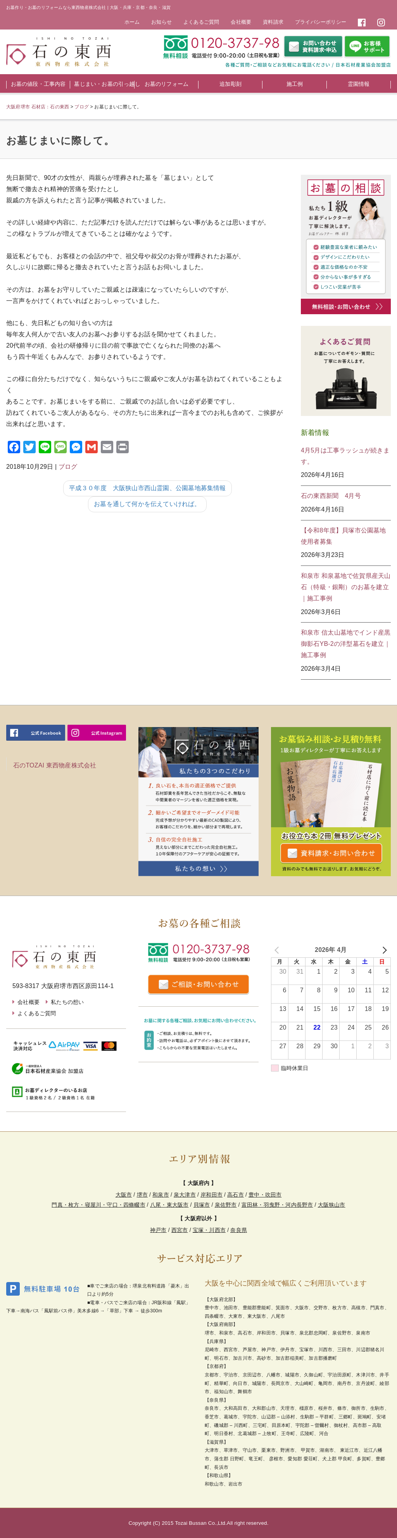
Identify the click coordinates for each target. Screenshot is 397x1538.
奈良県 (238, 1230)
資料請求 (273, 22)
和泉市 (160, 1195)
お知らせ (161, 22)
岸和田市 (211, 1195)
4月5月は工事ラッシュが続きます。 (345, 456)
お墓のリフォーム (167, 84)
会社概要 (241, 22)
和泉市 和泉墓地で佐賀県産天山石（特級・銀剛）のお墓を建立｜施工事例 (345, 587)
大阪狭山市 (331, 1205)
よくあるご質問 (201, 22)
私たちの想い (67, 1002)
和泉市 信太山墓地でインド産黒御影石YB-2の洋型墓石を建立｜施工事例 (345, 643)
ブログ (68, 466)
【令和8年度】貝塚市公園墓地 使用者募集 (346, 536)
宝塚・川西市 (209, 1230)
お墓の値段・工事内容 (38, 84)
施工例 (295, 84)
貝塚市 (201, 1205)
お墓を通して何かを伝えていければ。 (147, 504)
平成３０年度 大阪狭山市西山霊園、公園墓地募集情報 (147, 488)
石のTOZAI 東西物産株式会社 (54, 765)
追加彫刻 (230, 84)
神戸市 (158, 1230)
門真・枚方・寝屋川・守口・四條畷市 (98, 1205)
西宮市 (179, 1230)
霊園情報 (359, 84)
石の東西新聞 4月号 (331, 495)
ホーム (132, 22)
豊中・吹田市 (265, 1195)
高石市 (235, 1195)
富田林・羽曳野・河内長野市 (277, 1205)
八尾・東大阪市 (169, 1205)
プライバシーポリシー (320, 22)
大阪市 (124, 1195)
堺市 (142, 1195)
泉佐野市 (226, 1205)
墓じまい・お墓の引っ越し (104, 84)
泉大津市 (185, 1195)
